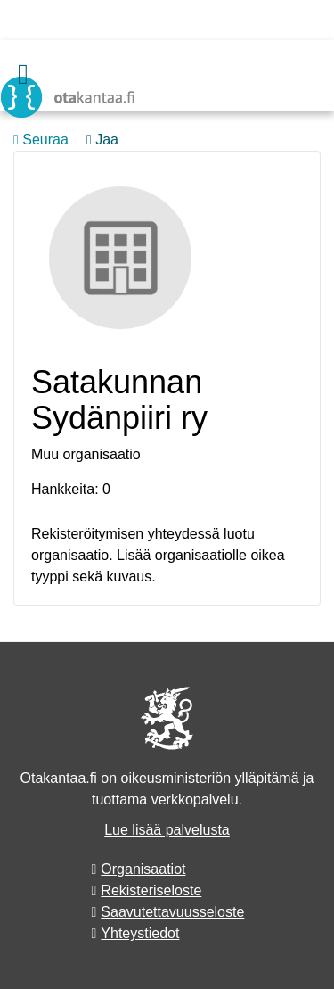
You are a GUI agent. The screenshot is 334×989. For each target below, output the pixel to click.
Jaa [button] (102, 139)
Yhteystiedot (140, 933)
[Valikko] (23, 74)
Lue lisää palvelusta (167, 829)
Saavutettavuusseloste (172, 911)
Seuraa (41, 139)
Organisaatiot (143, 869)
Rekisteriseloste (151, 890)
